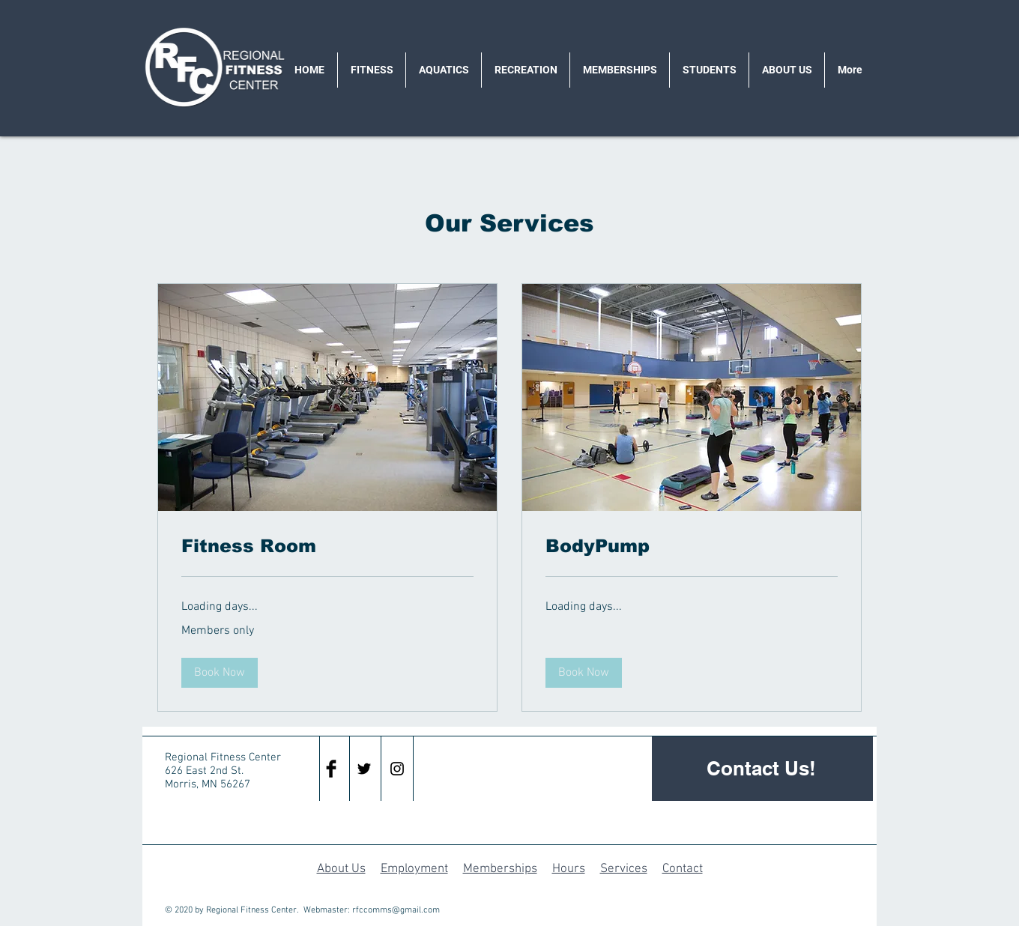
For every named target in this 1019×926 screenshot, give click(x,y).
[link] (327, 546)
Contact (682, 869)
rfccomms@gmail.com (396, 910)
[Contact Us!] (762, 768)
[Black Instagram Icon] (397, 769)
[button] (219, 673)
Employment (414, 869)
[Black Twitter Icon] (364, 769)
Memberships (500, 869)
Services (623, 869)
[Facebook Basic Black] (331, 769)
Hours (568, 869)
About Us (341, 869)
